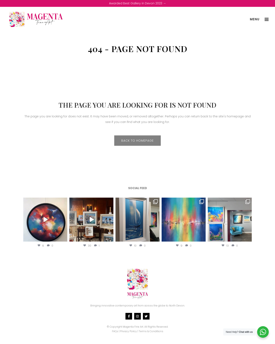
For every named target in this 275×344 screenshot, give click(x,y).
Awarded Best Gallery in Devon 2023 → (137, 3)
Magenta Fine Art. (133, 326)
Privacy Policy (128, 331)
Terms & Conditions (151, 331)
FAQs (115, 331)
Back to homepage (137, 141)
